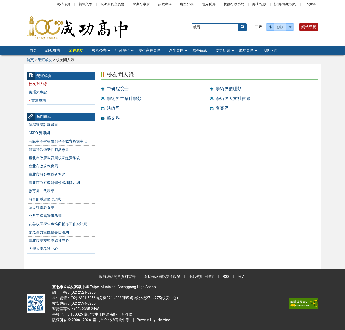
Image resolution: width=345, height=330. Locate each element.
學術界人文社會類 (233, 98)
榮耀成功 (76, 50)
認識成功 (52, 50)
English (310, 4)
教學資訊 (199, 50)
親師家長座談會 (112, 4)
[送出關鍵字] (242, 27)
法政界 (113, 108)
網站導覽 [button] (308, 27)
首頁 (33, 50)
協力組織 (223, 50)
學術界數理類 (229, 88)
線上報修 (259, 4)
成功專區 (246, 50)
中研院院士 (118, 88)
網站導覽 (63, 4)
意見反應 (209, 4)
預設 (280, 27)
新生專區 (176, 50)
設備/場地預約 (285, 4)
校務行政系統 (234, 4)
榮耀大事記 (38, 92)
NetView (164, 320)
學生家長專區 (150, 50)
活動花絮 (269, 50)
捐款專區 (165, 4)
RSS (226, 276)
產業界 (222, 108)
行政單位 (122, 50)
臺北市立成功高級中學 (110, 320)
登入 (241, 276)
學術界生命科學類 (124, 98)
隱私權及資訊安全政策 (162, 276)
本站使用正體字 (201, 276)
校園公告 (99, 50)
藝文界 (113, 118)
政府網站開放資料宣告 (117, 276)
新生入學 (85, 4)
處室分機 (187, 4)
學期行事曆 (141, 4)
